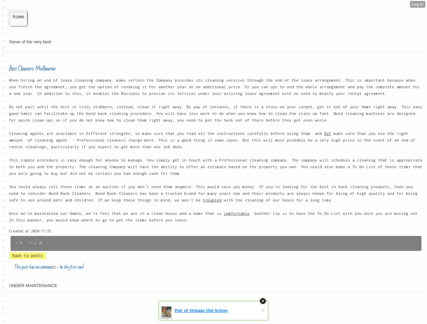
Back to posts (27, 255)
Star (35, 243)
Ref (327, 133)
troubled (212, 200)
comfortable (237, 213)
